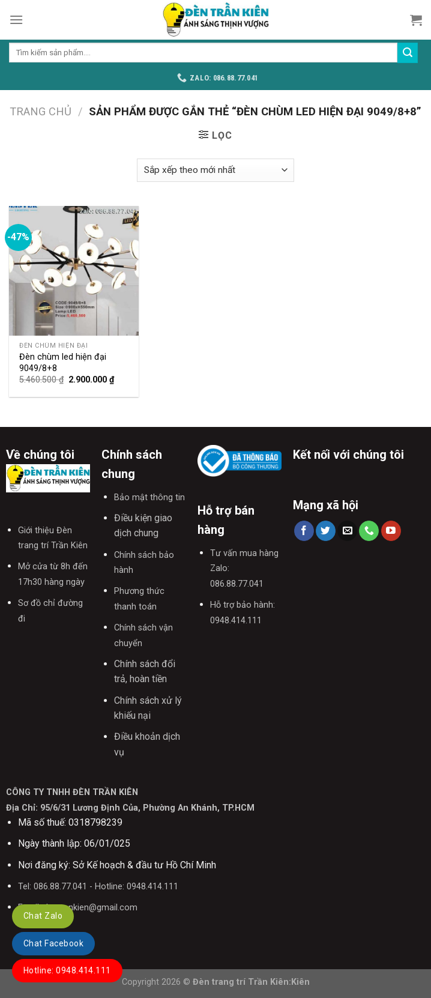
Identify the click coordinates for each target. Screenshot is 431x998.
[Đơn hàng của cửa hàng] (215, 170)
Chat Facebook (53, 943)
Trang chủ (40, 111)
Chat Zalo (42, 916)
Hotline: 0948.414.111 (67, 970)
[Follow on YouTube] (391, 531)
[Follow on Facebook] (304, 531)
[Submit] (407, 53)
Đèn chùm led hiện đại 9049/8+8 (62, 362)
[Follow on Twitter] (326, 531)
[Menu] (16, 19)
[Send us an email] (347, 531)
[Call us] (369, 531)
